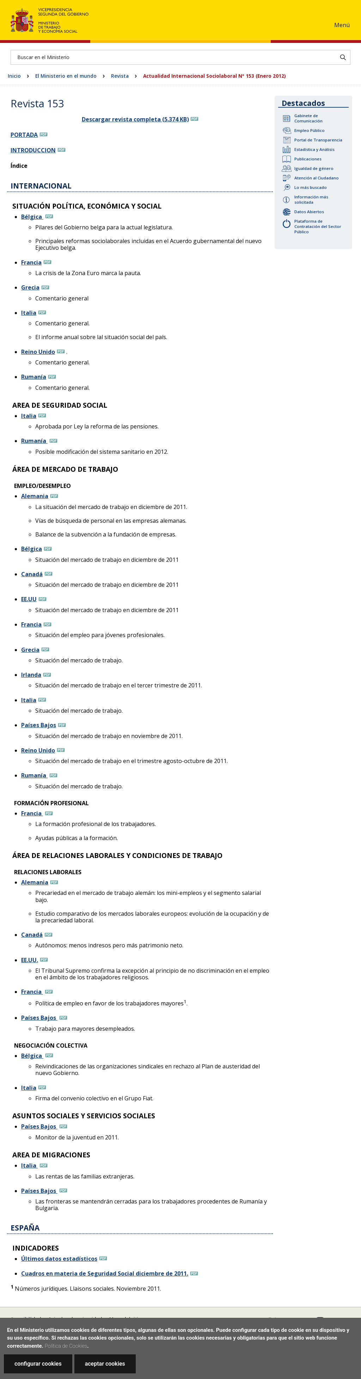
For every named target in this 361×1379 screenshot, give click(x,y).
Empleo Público (309, 130)
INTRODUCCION (33, 150)
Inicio (14, 75)
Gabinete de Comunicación (308, 118)
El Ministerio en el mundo (66, 75)
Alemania (34, 496)
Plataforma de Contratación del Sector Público (317, 226)
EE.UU (29, 599)
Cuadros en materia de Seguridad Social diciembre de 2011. (104, 1273)
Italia (28, 313)
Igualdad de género (314, 168)
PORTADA (24, 135)
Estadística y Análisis (314, 149)
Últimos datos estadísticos (59, 1259)
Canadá (32, 574)
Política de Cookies (66, 1346)
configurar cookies (38, 1363)
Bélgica (32, 217)
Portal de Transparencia (318, 139)
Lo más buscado (310, 187)
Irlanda (31, 675)
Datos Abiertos (309, 211)
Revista (120, 75)
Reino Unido (38, 352)
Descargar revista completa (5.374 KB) (135, 119)
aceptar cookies (105, 1363)
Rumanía (33, 377)
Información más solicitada (311, 199)
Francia (31, 262)
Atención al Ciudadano (316, 177)
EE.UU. (29, 960)
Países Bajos (38, 725)
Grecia (30, 287)
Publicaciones (308, 158)
